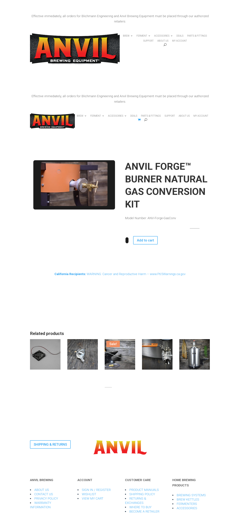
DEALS (180, 36)
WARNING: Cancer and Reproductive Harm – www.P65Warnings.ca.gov (120, 274)
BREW (126, 36)
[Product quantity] (127, 240)
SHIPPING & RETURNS (50, 444)
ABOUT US (162, 41)
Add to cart (145, 240)
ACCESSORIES (162, 36)
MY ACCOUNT (179, 41)
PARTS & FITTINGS (197, 36)
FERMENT (141, 36)
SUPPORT (148, 41)
